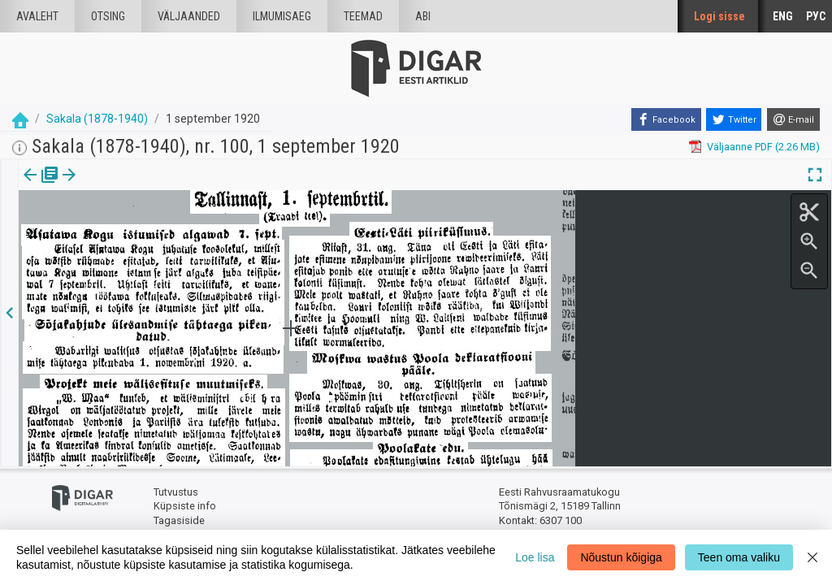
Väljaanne (41, 186)
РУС (816, 16)
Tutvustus (176, 492)
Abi (423, 16)
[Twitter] (733, 119)
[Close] (812, 557)
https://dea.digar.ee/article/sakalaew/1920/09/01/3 (139, 230)
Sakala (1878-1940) (97, 118)
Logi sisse (719, 16)
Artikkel (113, 186)
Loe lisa (534, 557)
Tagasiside (179, 520)
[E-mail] (793, 119)
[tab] (41, 186)
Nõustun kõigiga (620, 557)
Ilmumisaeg (282, 16)
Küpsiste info (185, 506)
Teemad (363, 16)
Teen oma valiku (739, 557)
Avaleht (37, 16)
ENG (783, 16)
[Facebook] (666, 119)
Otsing (108, 16)
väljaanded (189, 16)
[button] (138, 186)
